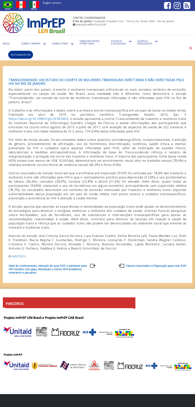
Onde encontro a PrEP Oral (90, 42)
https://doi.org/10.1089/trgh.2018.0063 (38, 119)
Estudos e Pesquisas (118, 42)
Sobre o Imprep (30, 43)
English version (52, 3)
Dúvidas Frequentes (144, 42)
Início (6, 43)
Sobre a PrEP (60, 43)
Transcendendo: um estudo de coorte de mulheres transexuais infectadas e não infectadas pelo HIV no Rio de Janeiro (96, 82)
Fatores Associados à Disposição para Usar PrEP (156, 266)
